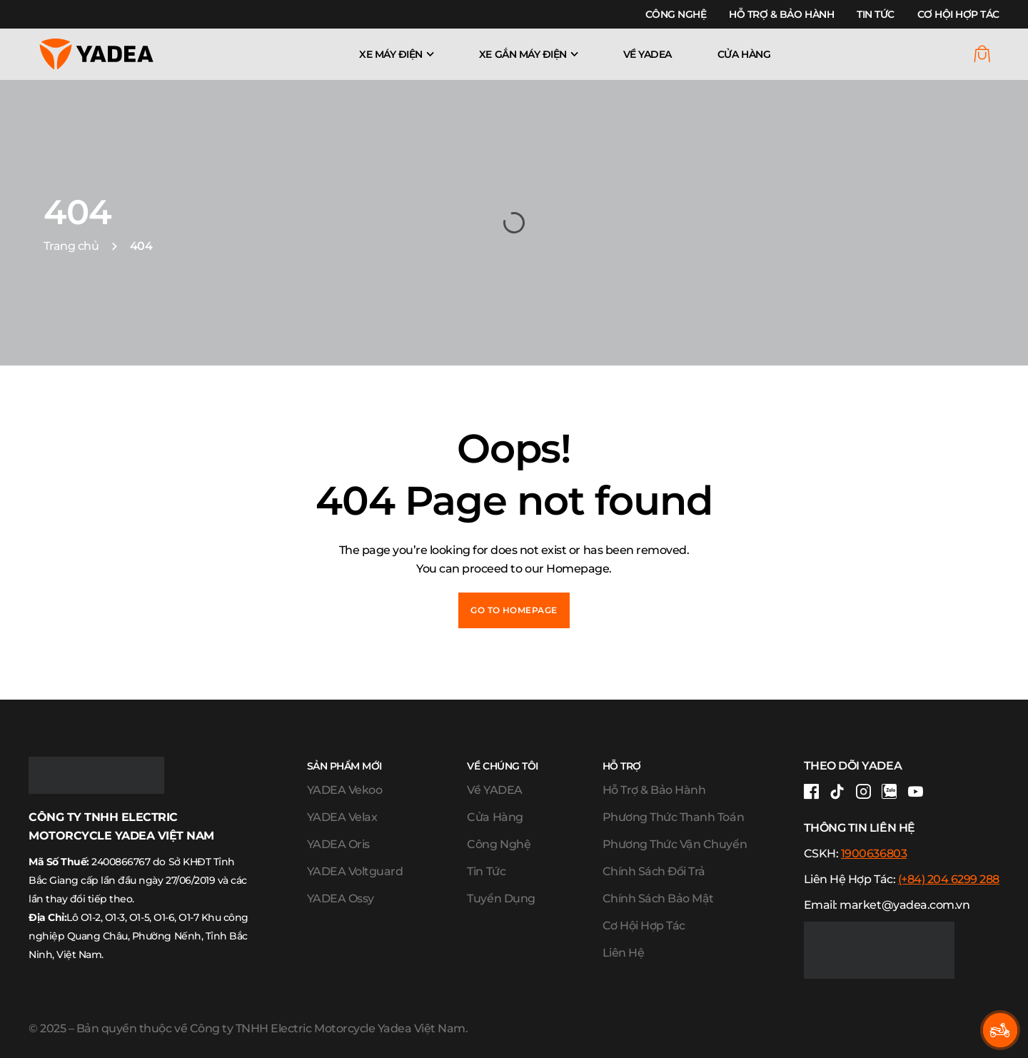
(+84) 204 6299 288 (948, 879)
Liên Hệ (624, 952)
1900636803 (874, 853)
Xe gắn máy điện (523, 54)
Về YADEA (647, 54)
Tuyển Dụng (501, 898)
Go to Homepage (514, 610)
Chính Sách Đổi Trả (654, 871)
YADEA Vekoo (345, 790)
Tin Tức (876, 14)
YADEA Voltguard (355, 871)
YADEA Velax (342, 817)
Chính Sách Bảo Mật (658, 898)
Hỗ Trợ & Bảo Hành (781, 14)
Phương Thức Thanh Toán (673, 817)
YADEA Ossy (340, 898)
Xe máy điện (391, 54)
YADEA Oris (338, 844)
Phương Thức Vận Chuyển (675, 844)
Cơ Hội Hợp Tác (958, 14)
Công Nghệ (676, 14)
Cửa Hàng (743, 54)
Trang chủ (71, 246)
